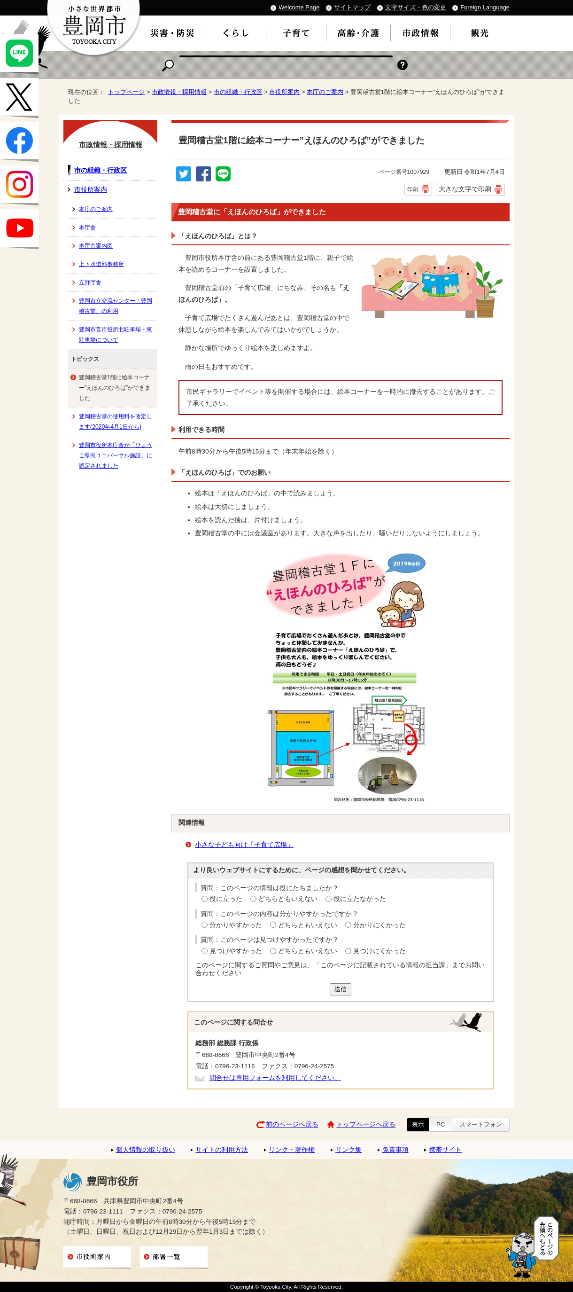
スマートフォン (480, 1124)
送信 (340, 989)
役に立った (225, 898)
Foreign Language (485, 7)
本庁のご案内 (325, 91)
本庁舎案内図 (96, 246)
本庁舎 (87, 227)
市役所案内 (284, 91)
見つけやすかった (235, 951)
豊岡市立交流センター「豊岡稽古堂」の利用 (115, 306)
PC (440, 1124)
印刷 (412, 189)
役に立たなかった (359, 898)
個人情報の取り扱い (145, 1149)
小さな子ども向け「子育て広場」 (244, 844)
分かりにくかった (379, 925)
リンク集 (348, 1149)
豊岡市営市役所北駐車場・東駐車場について (115, 334)
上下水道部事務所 (101, 264)
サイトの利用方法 (221, 1149)
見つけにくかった (379, 951)
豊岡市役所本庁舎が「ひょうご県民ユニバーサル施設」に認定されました (115, 455)
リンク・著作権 (292, 1149)
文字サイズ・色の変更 (415, 7)
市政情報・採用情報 (179, 91)
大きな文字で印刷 (465, 189)
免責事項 (395, 1149)
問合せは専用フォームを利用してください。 (275, 1077)
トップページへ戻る (365, 1124)
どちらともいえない (287, 898)
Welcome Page (299, 7)
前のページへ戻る (292, 1124)
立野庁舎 (90, 282)
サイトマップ (352, 7)
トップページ (126, 91)
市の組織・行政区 (238, 91)
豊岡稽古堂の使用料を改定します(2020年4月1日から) (115, 421)
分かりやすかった (235, 925)
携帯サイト (445, 1149)
